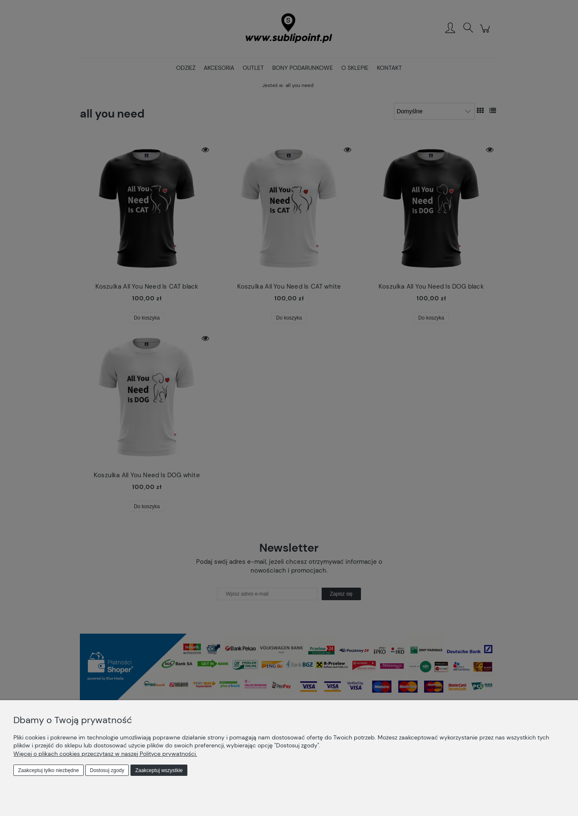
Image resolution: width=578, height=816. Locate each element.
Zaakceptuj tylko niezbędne (48, 770)
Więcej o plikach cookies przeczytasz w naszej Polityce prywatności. (105, 753)
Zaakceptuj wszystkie (158, 770)
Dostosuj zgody (107, 770)
